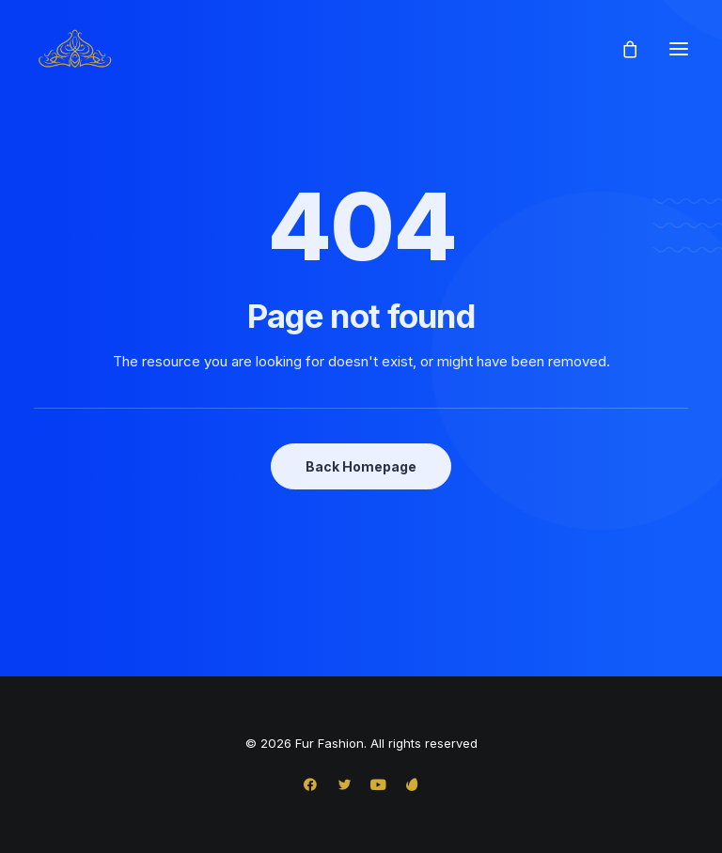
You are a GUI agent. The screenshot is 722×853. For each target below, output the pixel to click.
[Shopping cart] (621, 48)
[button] (679, 49)
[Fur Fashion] (74, 48)
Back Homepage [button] (361, 466)
